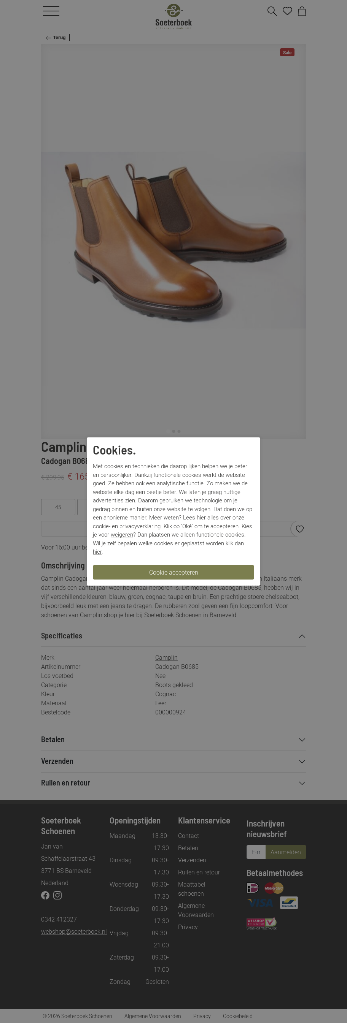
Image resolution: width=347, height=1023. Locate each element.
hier (201, 517)
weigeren (122, 534)
